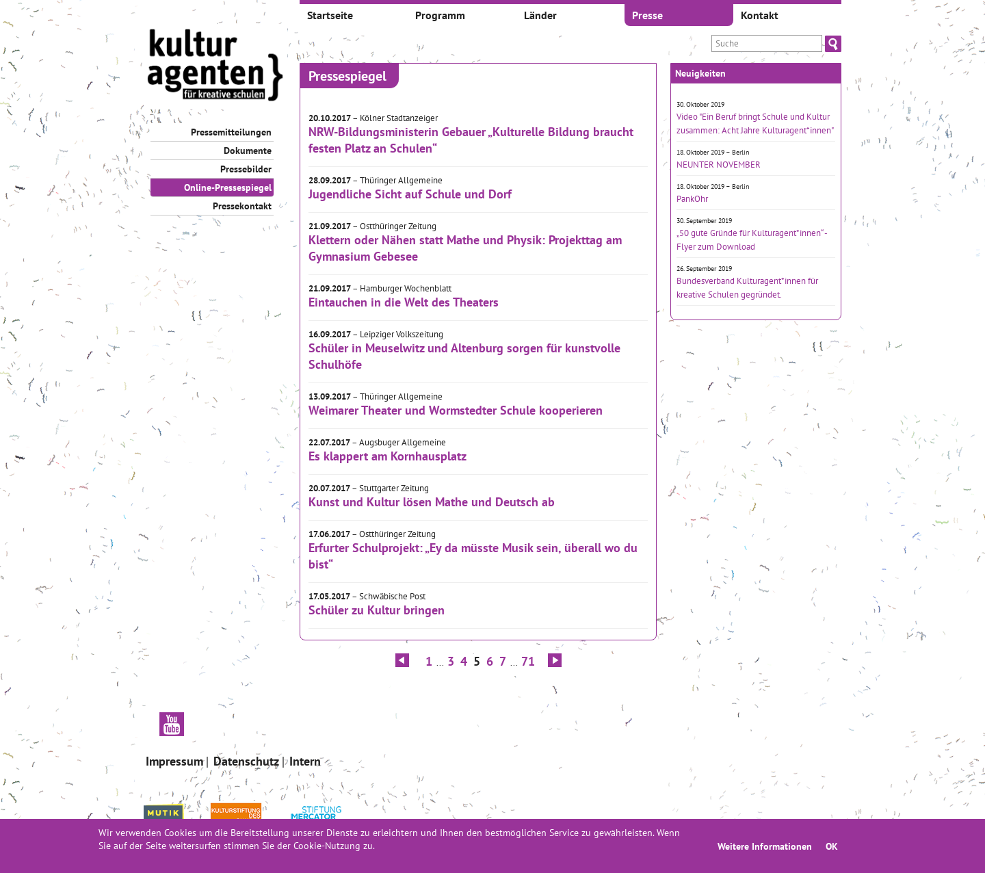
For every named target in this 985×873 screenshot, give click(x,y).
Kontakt (759, 15)
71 (528, 661)
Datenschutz (246, 761)
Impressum (174, 761)
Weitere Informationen (765, 845)
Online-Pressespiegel (228, 187)
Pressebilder (246, 169)
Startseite (330, 15)
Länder (540, 15)
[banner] (215, 66)
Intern (305, 761)
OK (832, 845)
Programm (440, 15)
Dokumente (248, 150)
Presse (647, 15)
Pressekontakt (242, 206)
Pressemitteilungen (231, 132)
